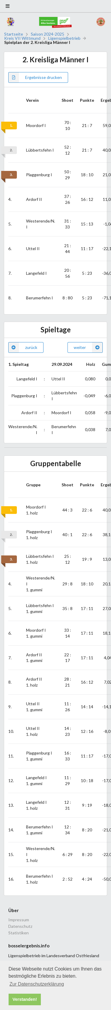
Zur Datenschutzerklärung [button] (36, 984)
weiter (88, 347)
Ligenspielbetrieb (64, 38)
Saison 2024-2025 (47, 34)
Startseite (13, 34)
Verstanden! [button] (24, 999)
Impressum (18, 919)
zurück (22, 347)
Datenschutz (20, 926)
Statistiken (18, 932)
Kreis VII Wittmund (22, 38)
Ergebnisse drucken (35, 77)
